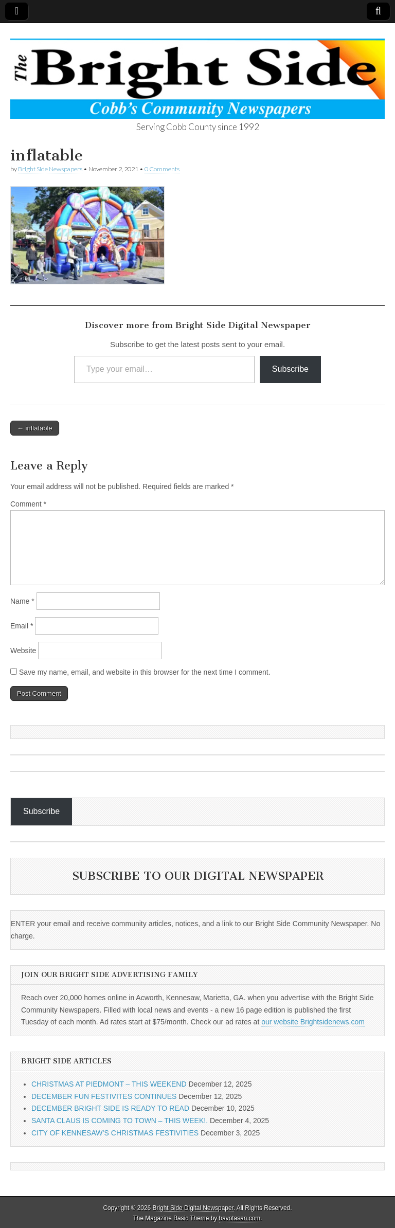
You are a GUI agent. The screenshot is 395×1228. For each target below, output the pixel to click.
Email (21, 626)
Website (23, 650)
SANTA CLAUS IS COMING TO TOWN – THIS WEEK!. (119, 1120)
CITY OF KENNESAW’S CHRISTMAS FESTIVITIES (115, 1133)
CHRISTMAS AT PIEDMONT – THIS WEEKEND (109, 1084)
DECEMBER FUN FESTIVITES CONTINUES (103, 1096)
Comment (28, 504)
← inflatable (34, 428)
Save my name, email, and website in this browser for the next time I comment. (145, 672)
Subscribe (290, 369)
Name (22, 601)
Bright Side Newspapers (50, 169)
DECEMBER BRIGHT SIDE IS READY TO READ (110, 1108)
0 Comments (162, 169)
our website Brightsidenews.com (313, 1022)
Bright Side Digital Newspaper (193, 1208)
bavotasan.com (240, 1218)
